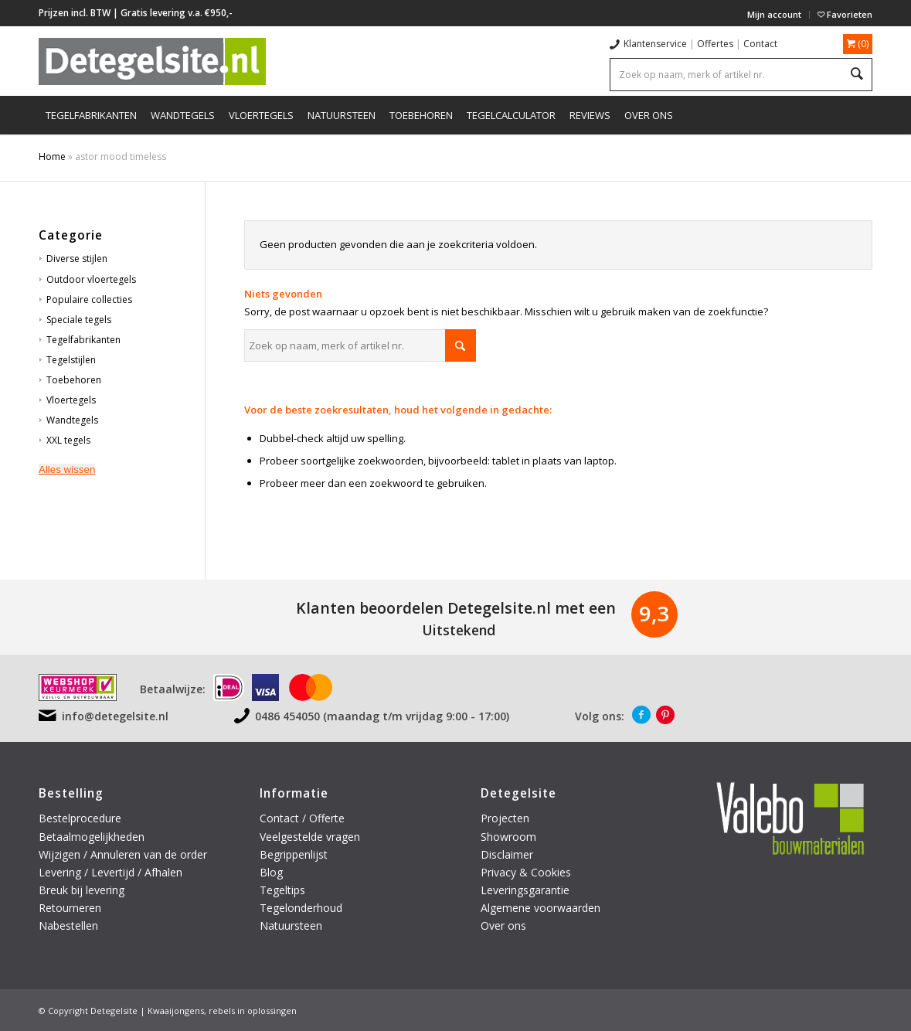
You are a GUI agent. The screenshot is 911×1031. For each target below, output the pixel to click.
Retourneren (71, 907)
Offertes (715, 43)
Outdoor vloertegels (91, 279)
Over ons (503, 925)
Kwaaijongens (176, 1010)
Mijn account (774, 14)
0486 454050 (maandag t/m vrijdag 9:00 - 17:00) (382, 716)
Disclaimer (507, 854)
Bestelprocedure (80, 818)
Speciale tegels (78, 319)
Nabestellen (68, 925)
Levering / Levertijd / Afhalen (110, 872)
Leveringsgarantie (525, 890)
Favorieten (845, 14)
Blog (271, 872)
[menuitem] (774, 15)
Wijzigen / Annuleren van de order (123, 854)
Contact (760, 43)
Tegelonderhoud (301, 907)
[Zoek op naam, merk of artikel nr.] (360, 345)
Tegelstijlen (71, 359)
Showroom (508, 836)
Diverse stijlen (76, 258)
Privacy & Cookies (526, 872)
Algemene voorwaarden (540, 907)
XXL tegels (68, 440)
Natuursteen (292, 925)
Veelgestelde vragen (310, 836)
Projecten (505, 818)
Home (52, 156)
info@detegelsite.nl (115, 716)
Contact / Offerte (302, 818)
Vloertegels (71, 400)
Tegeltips (282, 890)
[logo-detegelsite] (152, 61)
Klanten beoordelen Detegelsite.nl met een (456, 607)
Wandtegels (72, 420)
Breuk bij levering (81, 890)
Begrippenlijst (294, 854)
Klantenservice (655, 43)
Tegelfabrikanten (83, 339)
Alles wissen (67, 469)
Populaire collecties (89, 299)
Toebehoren (73, 379)
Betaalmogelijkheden (91, 836)
